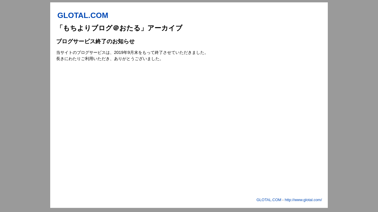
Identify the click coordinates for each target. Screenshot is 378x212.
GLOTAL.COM (269, 200)
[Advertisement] (294, 107)
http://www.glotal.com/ (303, 200)
